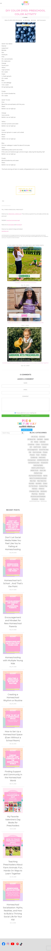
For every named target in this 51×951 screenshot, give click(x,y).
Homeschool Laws (33, 462)
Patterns (41, 488)
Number (31, 483)
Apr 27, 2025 (25, 365)
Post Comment (25, 415)
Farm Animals (37, 452)
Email (25, 389)
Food (37, 455)
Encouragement (33, 449)
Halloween (42, 457)
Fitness (45, 452)
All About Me (31, 439)
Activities (42, 436)
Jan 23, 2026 (13, 876)
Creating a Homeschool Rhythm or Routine (12, 697)
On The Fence (33, 486)
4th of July (34, 436)
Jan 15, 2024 (25, 285)
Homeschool (31, 460)
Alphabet (40, 439)
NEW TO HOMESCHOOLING (38, 478)
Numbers (38, 483)
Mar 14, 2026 (13, 783)
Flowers (32, 455)
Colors (34, 20)
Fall (30, 452)
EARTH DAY (37, 447)
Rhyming (34, 494)
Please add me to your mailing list (26, 413)
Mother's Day (38, 473)
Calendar (42, 442)
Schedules (35, 499)
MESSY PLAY (34, 470)
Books (36, 442)
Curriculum (44, 444)
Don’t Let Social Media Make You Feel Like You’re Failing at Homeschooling (13, 543)
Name (25, 383)
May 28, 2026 (12, 552)
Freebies (43, 455)
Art (32, 442)
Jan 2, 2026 (13, 923)
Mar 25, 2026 (12, 743)
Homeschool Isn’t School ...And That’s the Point (13, 583)
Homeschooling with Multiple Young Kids (13, 660)
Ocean (45, 483)
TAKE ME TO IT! (27, 430)
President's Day (34, 491)
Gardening (34, 457)
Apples (46, 439)
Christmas (31, 444)
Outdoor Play (43, 486)
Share (25, 17)
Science (42, 499)
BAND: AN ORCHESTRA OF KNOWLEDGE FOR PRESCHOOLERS (25, 322)
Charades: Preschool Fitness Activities (25, 282)
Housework (44, 462)
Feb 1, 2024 (25, 325)
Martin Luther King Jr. (38, 468)
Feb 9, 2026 (13, 828)
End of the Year (43, 449)
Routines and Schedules (38, 496)
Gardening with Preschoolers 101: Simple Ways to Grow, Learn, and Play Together (25, 363)
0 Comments (41, 20)
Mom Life (42, 470)
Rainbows (44, 491)
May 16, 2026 (12, 703)
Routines (41, 494)
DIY (31, 447)
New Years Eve (41, 481)
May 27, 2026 (12, 589)
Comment (25, 396)
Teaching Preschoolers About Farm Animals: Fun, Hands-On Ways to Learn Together (13, 867)
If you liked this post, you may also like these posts (25, 245)
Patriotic (34, 488)
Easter (44, 447)
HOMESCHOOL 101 (42, 460)
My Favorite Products (35, 475)
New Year (33, 481)
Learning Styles (38, 465)
